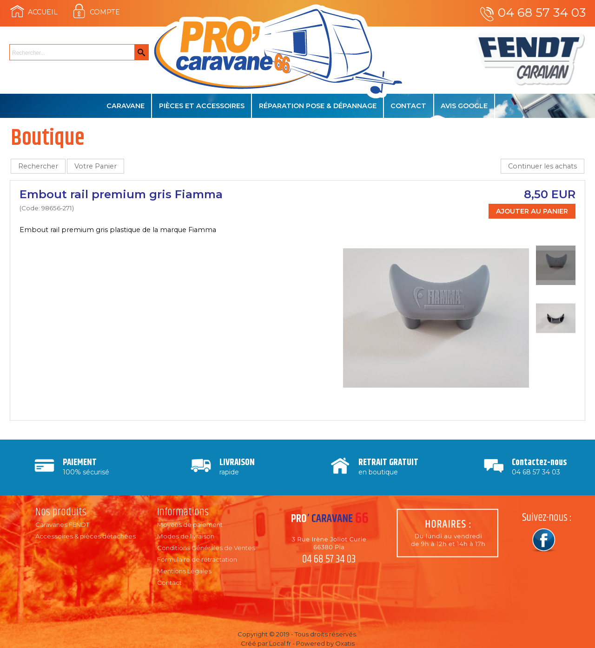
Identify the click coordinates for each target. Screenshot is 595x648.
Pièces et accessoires (202, 106)
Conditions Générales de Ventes (206, 547)
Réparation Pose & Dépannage (318, 106)
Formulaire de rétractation (197, 559)
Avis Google (464, 106)
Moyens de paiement (190, 524)
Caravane (125, 106)
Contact (408, 106)
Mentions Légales (184, 571)
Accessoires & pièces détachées (85, 536)
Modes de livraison (185, 536)
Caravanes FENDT (62, 524)
